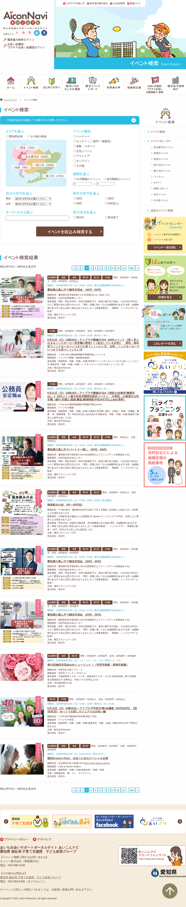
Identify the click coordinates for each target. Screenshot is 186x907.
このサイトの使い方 (75, 3)
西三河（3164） (44, 165)
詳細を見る (165, 297)
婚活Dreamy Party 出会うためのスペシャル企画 (77, 758)
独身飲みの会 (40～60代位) (64, 504)
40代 (78, 203)
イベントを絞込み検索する (69, 232)
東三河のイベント (162, 170)
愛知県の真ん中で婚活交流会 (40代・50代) (74, 289)
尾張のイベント (161, 153)
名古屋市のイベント (163, 147)
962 (132, 268)
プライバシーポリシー (16, 839)
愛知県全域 (14, 136)
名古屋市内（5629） (36, 156)
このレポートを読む (165, 344)
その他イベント (161, 200)
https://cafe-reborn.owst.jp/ (97, 763)
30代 (109, 198)
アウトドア (82, 156)
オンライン (82, 160)
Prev (6, 821)
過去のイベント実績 (161, 210)
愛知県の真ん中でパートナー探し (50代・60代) (77, 449)
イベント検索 (157, 132)
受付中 (79, 217)
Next (180, 821)
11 (123, 268)
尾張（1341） (27, 147)
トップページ (10, 100)
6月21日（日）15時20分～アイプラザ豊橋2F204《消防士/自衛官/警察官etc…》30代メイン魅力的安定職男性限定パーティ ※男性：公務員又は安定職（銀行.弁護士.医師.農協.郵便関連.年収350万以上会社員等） (93, 396)
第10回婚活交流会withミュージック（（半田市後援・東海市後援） (88, 664)
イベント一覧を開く (165, 247)
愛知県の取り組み (99, 3)
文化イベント (83, 151)
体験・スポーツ (84, 146)
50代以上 (112, 203)
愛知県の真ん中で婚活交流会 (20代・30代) (74, 614)
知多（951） (21, 167)
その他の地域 (36, 136)
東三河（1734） (54, 176)
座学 (94, 141)
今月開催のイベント (87, 179)
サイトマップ (44, 839)
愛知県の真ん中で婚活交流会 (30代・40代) (74, 561)
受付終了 (112, 217)
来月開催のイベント (117, 179)
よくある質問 (119, 3)
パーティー (82, 136)
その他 (79, 165)
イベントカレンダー (161, 141)
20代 (78, 198)
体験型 (104, 141)
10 (118, 268)
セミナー (80, 141)
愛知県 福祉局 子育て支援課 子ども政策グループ (30, 877)
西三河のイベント (162, 165)
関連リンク (135, 3)
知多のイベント (161, 159)
